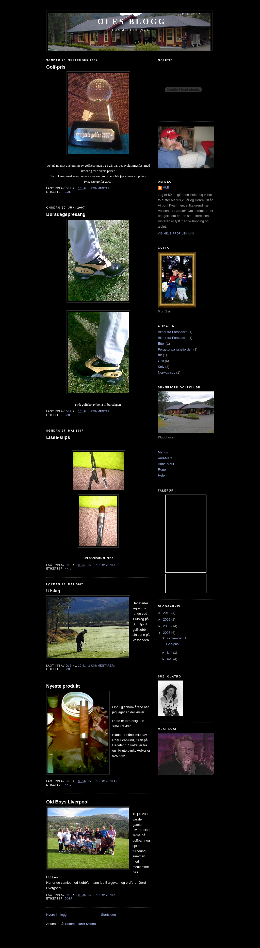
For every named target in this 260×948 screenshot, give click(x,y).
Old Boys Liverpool (67, 801)
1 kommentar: (100, 188)
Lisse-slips (58, 437)
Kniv (68, 568)
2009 (167, 619)
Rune (162, 469)
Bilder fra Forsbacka (172, 332)
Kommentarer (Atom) (80, 924)
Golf (68, 192)
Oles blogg (132, 21)
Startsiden (108, 915)
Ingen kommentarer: (106, 565)
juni (170, 652)
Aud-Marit (165, 458)
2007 (167, 633)
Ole (166, 187)
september (175, 638)
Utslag (53, 590)
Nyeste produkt (63, 686)
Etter (161, 343)
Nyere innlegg (56, 915)
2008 (167, 626)
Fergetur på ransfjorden (175, 349)
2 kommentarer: (102, 665)
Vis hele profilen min (176, 233)
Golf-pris (56, 67)
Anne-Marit (166, 464)
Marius (163, 452)
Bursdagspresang (66, 214)
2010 (167, 613)
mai (170, 659)
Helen (162, 475)
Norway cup (166, 372)
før (160, 355)
